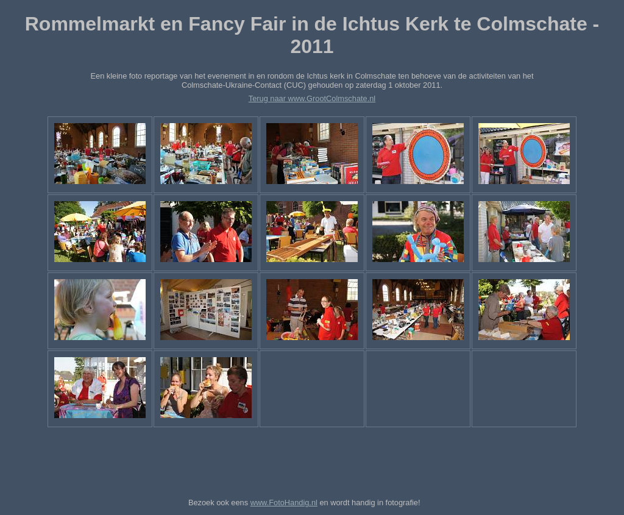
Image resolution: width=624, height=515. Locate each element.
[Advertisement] (312, 460)
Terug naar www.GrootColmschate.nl (312, 98)
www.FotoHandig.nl (283, 502)
